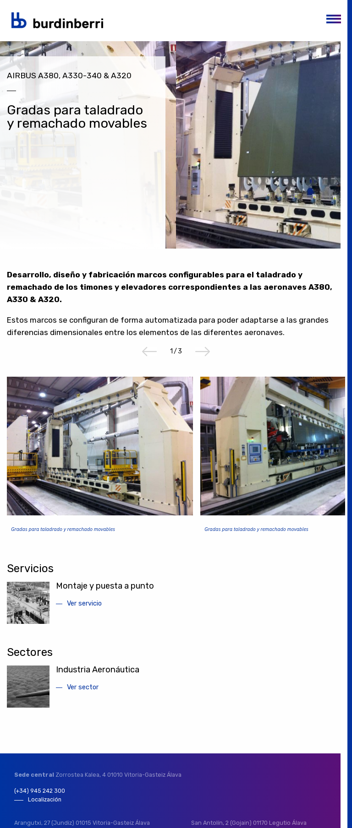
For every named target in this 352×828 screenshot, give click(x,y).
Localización (45, 803)
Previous (149, 354)
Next (202, 354)
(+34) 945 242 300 (40, 794)
